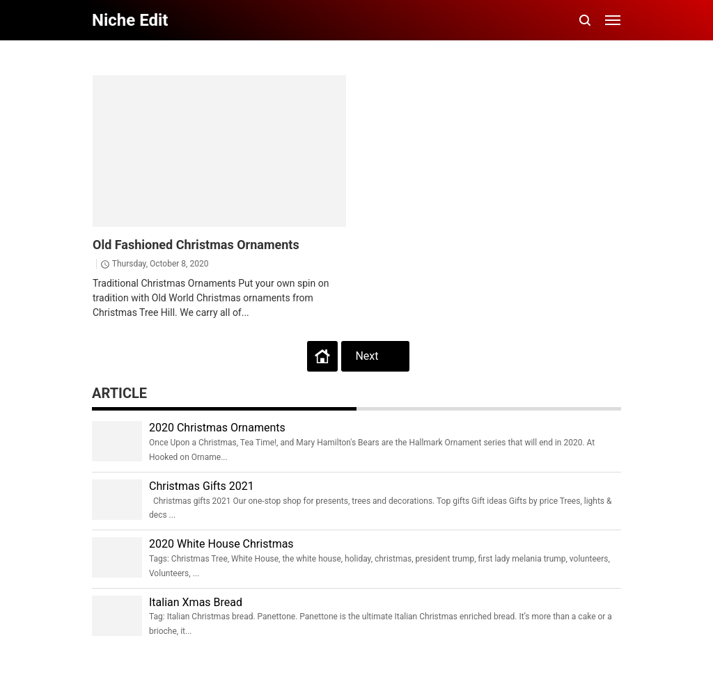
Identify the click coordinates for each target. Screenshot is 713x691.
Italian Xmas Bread (195, 602)
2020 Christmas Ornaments (217, 427)
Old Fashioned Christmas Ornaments (196, 244)
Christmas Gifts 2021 (201, 486)
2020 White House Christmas (221, 543)
